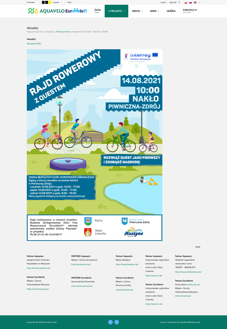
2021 (54, 322)
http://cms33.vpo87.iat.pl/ (39, 268)
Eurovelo (48, 322)
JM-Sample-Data (63, 31)
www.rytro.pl (194, 284)
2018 (41, 322)
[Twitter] (110, 322)
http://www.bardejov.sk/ (127, 264)
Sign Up (173, 2)
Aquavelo (31, 322)
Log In (163, 2)
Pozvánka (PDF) (34, 43)
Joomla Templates (168, 322)
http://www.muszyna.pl (38, 288)
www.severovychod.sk (81, 286)
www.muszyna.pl (183, 295)
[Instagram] (116, 322)
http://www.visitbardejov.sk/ (188, 271)
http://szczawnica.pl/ (81, 264)
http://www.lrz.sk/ (154, 275)
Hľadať (179, 2)
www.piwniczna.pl (124, 289)
